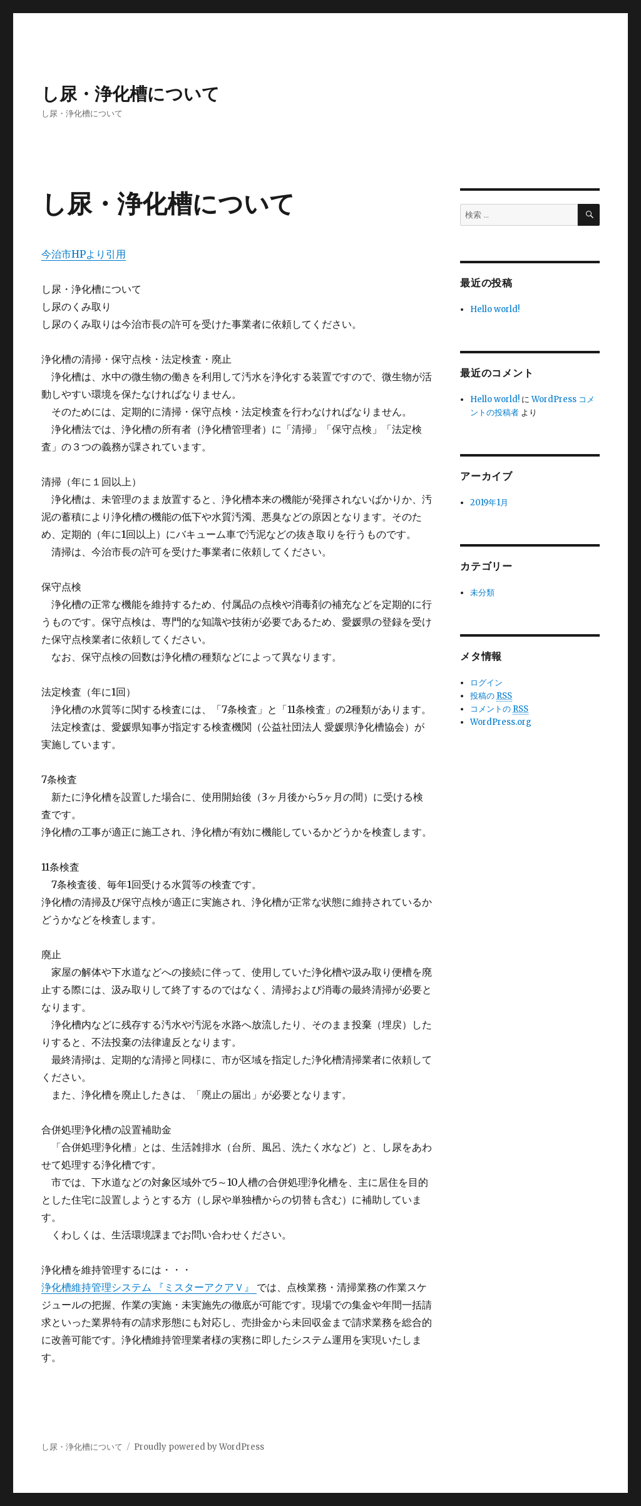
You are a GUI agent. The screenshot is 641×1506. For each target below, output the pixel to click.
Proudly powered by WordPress (199, 1447)
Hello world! (495, 309)
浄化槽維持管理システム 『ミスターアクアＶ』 (149, 1287)
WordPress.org (500, 722)
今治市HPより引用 (83, 254)
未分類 (482, 592)
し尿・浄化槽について (130, 93)
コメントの (499, 709)
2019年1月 (489, 502)
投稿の (491, 696)
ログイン (486, 682)
